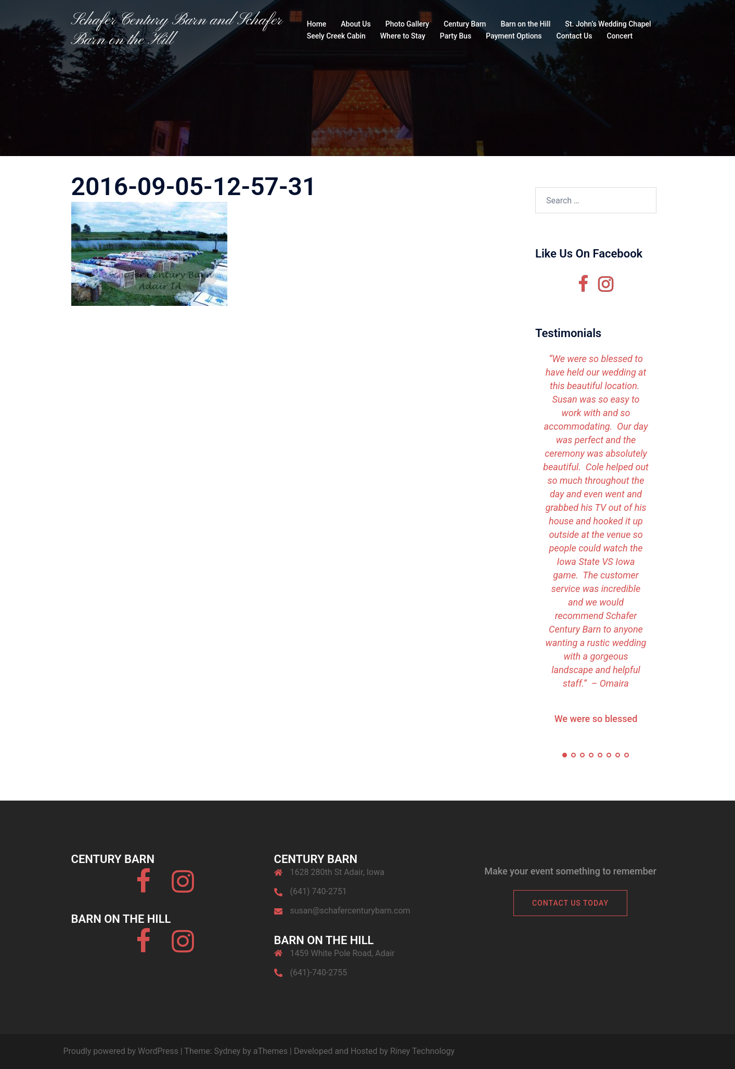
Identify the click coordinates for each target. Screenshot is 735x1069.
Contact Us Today (570, 903)
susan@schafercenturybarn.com (350, 911)
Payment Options (513, 36)
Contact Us (574, 36)
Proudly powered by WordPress (120, 1051)
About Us (355, 24)
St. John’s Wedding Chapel (608, 24)
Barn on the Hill (525, 24)
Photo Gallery (407, 24)
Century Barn (465, 24)
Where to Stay (402, 36)
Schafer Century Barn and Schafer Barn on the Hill (176, 30)
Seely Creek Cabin (336, 36)
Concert (620, 36)
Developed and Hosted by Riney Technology (374, 1051)
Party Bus (456, 36)
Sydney (227, 1051)
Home (317, 24)
